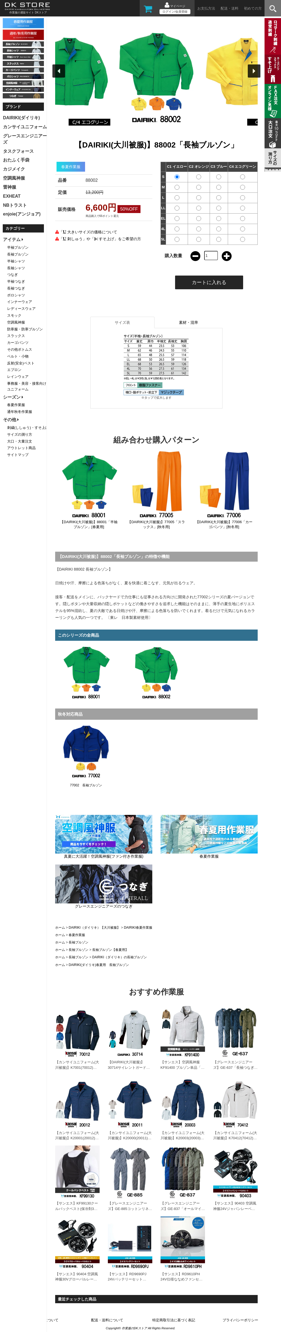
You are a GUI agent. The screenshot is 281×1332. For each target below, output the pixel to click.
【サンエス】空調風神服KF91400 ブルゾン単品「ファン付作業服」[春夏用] (182, 1067)
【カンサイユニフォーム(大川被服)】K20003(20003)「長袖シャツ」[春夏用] (182, 1138)
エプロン (14, 370)
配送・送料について (107, 1320)
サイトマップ (18, 455)
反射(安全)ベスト (21, 363)
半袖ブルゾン (18, 247)
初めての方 (253, 8)
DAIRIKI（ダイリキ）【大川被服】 (94, 927)
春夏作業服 (77, 935)
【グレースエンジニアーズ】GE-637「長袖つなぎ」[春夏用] (235, 1067)
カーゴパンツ (18, 343)
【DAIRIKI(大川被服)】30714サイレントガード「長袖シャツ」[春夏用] (127, 1067)
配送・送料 (229, 8)
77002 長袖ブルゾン (86, 785)
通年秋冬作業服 (19, 412)
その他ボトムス (19, 349)
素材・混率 (188, 322)
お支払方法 (206, 8)
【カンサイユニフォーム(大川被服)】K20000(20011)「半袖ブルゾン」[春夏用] (130, 1138)
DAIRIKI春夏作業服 (138, 927)
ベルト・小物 (18, 356)
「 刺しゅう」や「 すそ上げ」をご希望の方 (100, 239)
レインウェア (18, 377)
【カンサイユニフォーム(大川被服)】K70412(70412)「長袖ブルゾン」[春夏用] (235, 1138)
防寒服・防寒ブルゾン (25, 329)
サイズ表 (122, 322)
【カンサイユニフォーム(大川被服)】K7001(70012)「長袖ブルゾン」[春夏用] (77, 1067)
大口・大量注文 (19, 441)
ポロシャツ (16, 295)
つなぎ (12, 275)
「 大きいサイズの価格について (88, 232)
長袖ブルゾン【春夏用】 (110, 950)
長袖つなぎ (16, 288)
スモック (14, 315)
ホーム (60, 927)
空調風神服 (16, 322)
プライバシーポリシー (240, 1320)
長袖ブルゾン (78, 942)
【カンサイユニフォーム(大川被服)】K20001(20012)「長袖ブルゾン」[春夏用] (77, 1138)
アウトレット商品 (21, 448)
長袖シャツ (16, 268)
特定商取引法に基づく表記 (173, 1320)
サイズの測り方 (19, 434)
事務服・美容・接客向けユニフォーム (26, 386)
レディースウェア (21, 309)
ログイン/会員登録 (174, 11)
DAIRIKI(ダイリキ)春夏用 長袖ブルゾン (99, 965)
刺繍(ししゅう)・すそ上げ (28, 428)
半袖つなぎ (16, 281)
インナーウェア (19, 302)
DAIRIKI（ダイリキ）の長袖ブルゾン (119, 957)
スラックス (16, 336)
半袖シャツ (16, 261)
